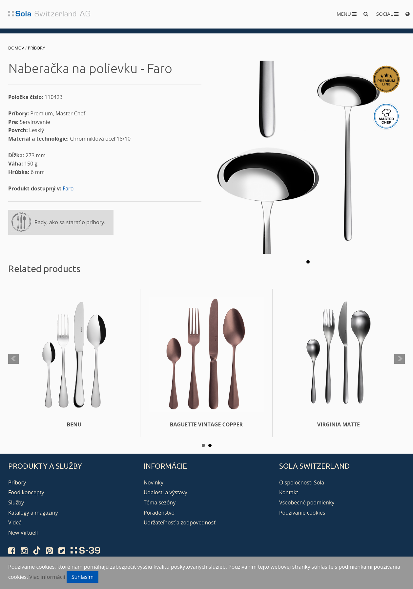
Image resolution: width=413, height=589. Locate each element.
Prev (13, 359)
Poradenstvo (159, 512)
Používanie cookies (302, 512)
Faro (68, 188)
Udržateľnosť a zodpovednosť (180, 522)
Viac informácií (47, 576)
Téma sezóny (160, 502)
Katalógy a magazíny (33, 512)
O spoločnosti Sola (301, 482)
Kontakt (288, 492)
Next (399, 359)
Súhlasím (83, 576)
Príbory (36, 48)
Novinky (153, 482)
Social (387, 13)
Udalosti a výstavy (165, 492)
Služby (16, 502)
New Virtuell (23, 532)
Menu (347, 13)
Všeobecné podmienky (306, 502)
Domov (16, 48)
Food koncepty (26, 492)
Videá (15, 522)
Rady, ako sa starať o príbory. (69, 222)
